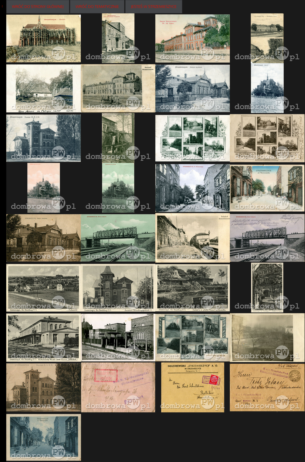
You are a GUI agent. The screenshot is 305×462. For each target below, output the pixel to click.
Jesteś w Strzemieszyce (154, 6)
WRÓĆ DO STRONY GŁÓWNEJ (38, 6)
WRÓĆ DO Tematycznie (97, 6)
